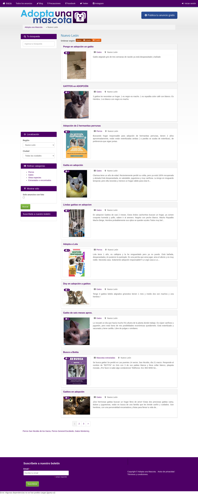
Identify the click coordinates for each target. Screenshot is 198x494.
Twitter (84, 3)
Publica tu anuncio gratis (160, 15)
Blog (40, 3)
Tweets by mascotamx (84, 460)
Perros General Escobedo (63, 431)
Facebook (70, 3)
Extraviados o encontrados (39, 180)
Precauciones (54, 3)
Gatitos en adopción (73, 392)
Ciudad (26, 151)
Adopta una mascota (142, 461)
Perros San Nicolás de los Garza (37, 431)
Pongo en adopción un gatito (78, 46)
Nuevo (79, 40)
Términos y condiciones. (137, 474)
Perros (99, 131)
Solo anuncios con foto (33, 196)
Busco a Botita (71, 352)
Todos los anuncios (24, 3)
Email (27, 469)
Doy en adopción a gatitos (77, 284)
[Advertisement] (39, 90)
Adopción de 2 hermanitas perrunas (82, 126)
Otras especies (34, 177)
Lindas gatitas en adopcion (77, 205)
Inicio (7, 3)
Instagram (98, 3)
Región (26, 140)
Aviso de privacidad (166, 472)
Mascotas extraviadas (106, 358)
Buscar (25, 207)
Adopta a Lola (70, 244)
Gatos (99, 52)
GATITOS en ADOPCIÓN (75, 86)
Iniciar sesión (189, 3)
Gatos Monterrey (82, 431)
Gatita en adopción (73, 165)
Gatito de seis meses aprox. (77, 313)
